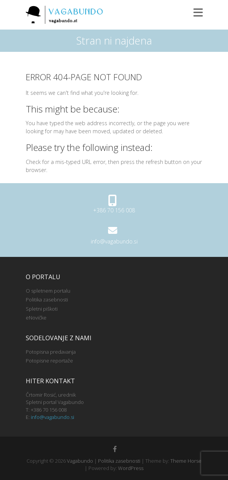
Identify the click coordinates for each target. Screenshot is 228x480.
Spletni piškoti (42, 308)
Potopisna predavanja (51, 351)
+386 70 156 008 (114, 210)
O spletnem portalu (48, 290)
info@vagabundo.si (114, 241)
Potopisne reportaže (49, 360)
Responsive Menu (198, 12)
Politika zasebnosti (47, 299)
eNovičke (36, 317)
